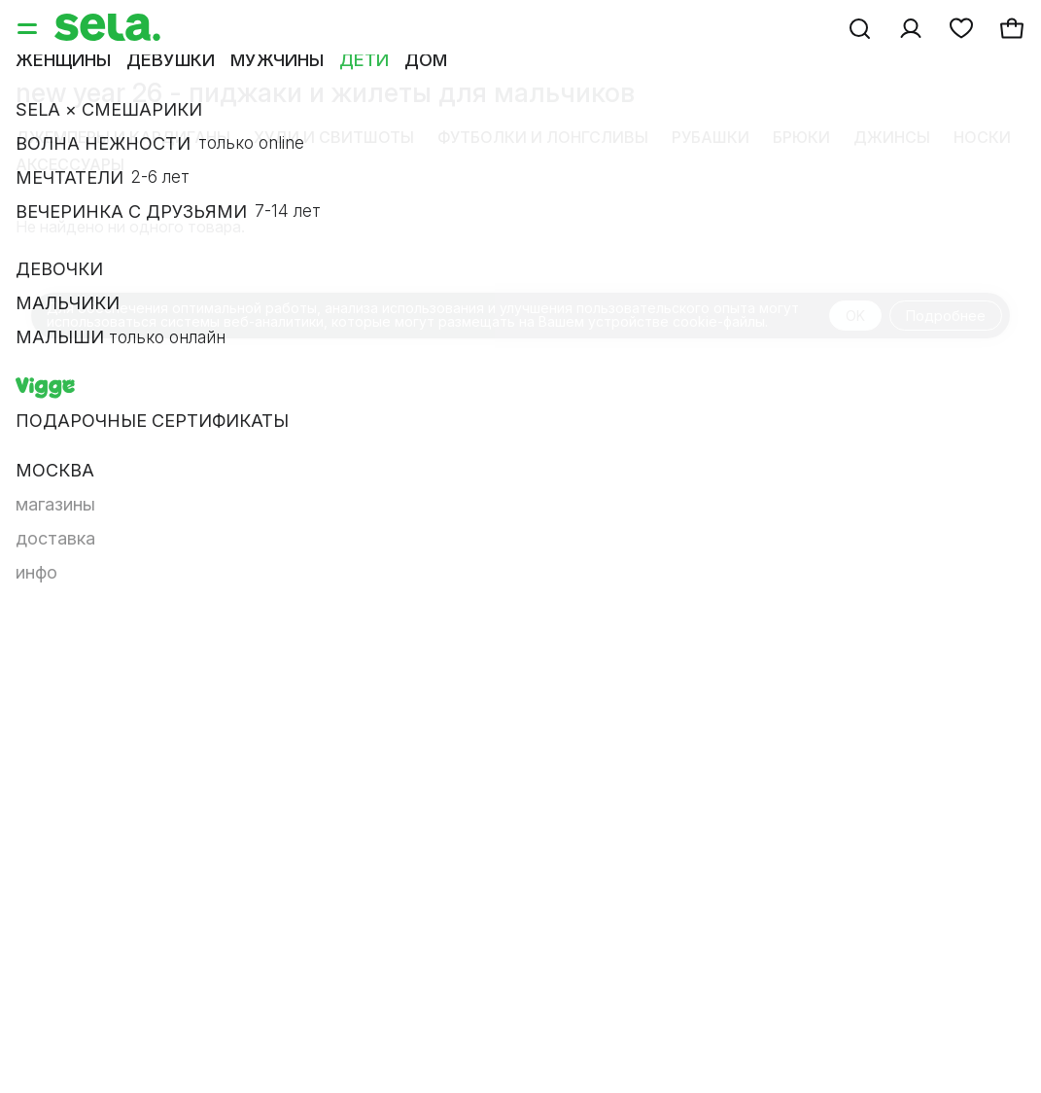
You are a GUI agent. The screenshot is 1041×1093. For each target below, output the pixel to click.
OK (855, 315)
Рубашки (710, 137)
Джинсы (891, 137)
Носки (982, 137)
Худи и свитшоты (334, 137)
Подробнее (946, 315)
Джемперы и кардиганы (123, 137)
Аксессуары (70, 164)
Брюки (801, 137)
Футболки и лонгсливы (542, 137)
